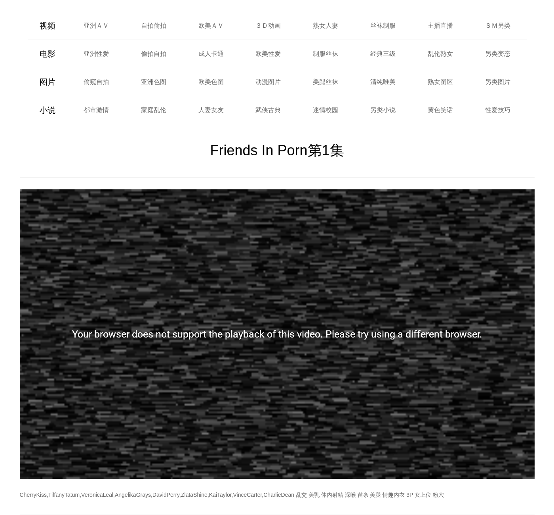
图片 (47, 82)
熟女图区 (440, 81)
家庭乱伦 (153, 110)
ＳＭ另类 (497, 25)
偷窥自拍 (96, 81)
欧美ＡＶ (211, 25)
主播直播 (440, 25)
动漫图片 (268, 81)
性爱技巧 (497, 110)
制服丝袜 (325, 53)
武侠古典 (268, 110)
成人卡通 (211, 53)
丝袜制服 (383, 25)
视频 (47, 25)
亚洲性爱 (96, 53)
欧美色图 (211, 81)
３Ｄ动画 (268, 25)
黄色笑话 (440, 110)
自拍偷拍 (153, 25)
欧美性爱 (268, 53)
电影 (47, 54)
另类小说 (383, 110)
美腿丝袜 (325, 81)
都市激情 (96, 110)
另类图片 (497, 81)
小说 (47, 110)
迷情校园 (325, 110)
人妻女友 (211, 110)
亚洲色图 (153, 81)
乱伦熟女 (440, 53)
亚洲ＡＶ (96, 25)
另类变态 (497, 53)
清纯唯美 (383, 81)
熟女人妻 (325, 25)
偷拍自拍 (153, 53)
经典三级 (383, 53)
